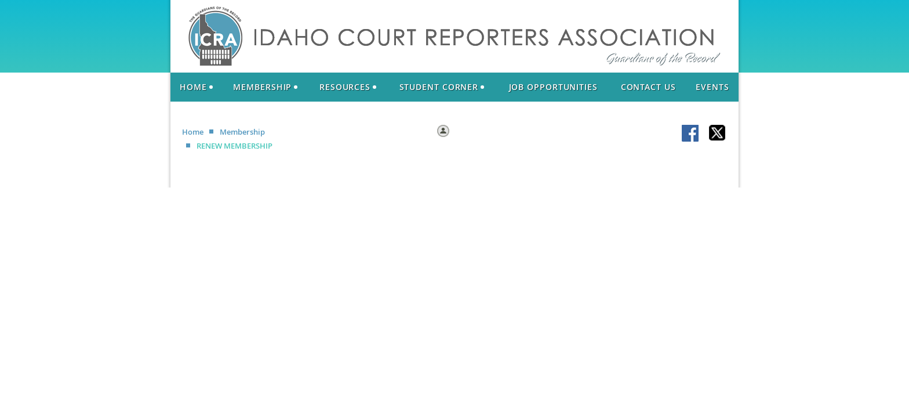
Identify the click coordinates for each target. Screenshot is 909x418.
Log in (463, 130)
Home (192, 132)
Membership (242, 132)
